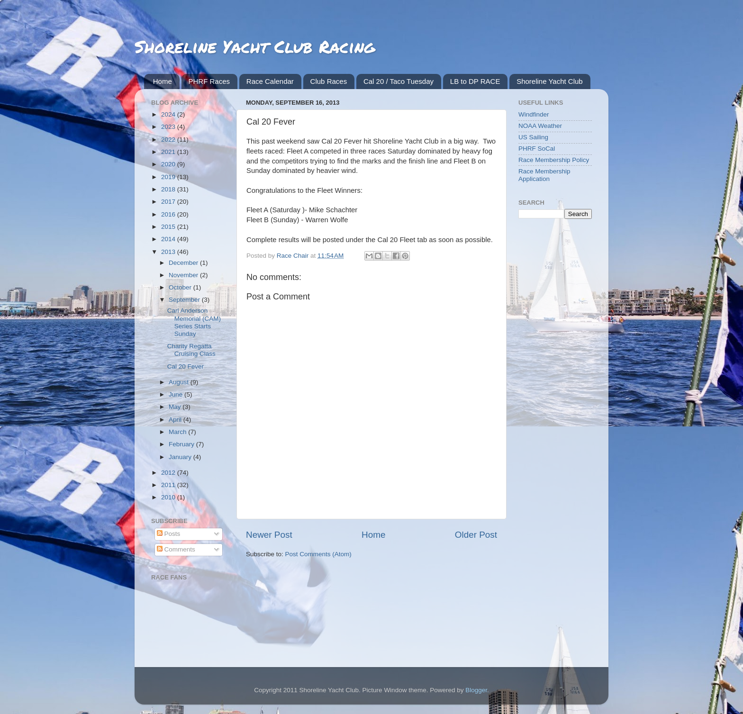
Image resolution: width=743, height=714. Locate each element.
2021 (169, 151)
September (185, 299)
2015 (169, 226)
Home (162, 81)
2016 (169, 214)
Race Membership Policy (553, 159)
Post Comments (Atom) (318, 554)
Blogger (476, 690)
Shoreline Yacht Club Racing (255, 46)
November (184, 275)
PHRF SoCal (536, 148)
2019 (169, 177)
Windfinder (533, 114)
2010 (169, 497)
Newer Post (269, 535)
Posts (169, 533)
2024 (169, 114)
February (182, 444)
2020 (169, 164)
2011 (169, 484)
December (184, 262)
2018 (169, 189)
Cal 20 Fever (185, 366)
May (175, 406)
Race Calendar (270, 81)
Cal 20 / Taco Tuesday (398, 81)
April (176, 419)
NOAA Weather (540, 125)
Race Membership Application (544, 175)
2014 (169, 239)
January (181, 457)
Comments (176, 549)
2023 (169, 126)
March (178, 431)
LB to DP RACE (475, 81)
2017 (169, 201)
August (179, 382)
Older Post (476, 535)
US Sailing (533, 137)
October (181, 287)
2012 (169, 472)
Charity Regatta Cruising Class (191, 350)
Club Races (328, 81)
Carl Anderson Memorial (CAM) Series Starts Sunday (194, 322)
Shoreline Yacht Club (549, 81)
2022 (169, 139)
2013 (169, 251)
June (176, 394)
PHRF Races (209, 81)
